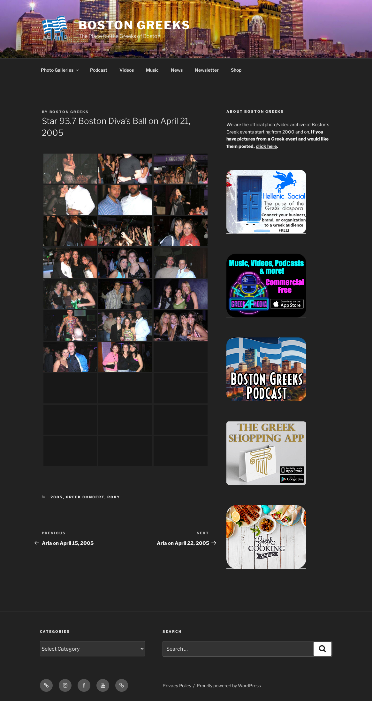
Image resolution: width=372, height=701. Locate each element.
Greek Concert (85, 497)
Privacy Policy (177, 685)
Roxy (113, 497)
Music (152, 70)
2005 (56, 497)
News (177, 70)
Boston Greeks (135, 25)
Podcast (98, 70)
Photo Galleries (60, 70)
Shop (236, 70)
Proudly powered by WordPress (229, 685)
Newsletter (207, 70)
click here (266, 146)
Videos (126, 70)
